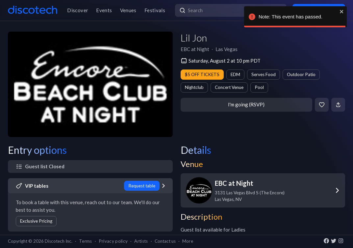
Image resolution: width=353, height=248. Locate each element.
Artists (141, 241)
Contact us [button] (165, 241)
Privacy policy (113, 241)
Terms (85, 241)
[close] (342, 11)
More (187, 241)
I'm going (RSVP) (246, 104)
